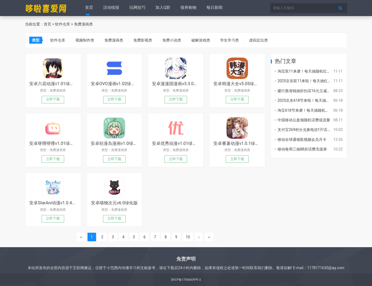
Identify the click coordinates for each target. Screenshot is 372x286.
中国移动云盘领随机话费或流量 (304, 120)
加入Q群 (161, 8)
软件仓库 (62, 24)
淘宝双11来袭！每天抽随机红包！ (306, 71)
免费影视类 (144, 40)
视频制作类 (85, 40)
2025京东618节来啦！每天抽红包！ (307, 100)
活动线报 (111, 8)
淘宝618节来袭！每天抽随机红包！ (307, 110)
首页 (89, 8)
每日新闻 (213, 8)
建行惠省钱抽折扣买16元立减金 (304, 91)
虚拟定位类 (262, 40)
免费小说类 (174, 40)
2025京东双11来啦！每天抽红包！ (306, 81)
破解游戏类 (203, 40)
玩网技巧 (137, 8)
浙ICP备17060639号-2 (186, 279)
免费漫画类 (83, 24)
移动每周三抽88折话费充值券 (302, 149)
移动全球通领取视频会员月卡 (302, 139)
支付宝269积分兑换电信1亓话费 (304, 129)
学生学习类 (233, 40)
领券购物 (187, 8)
